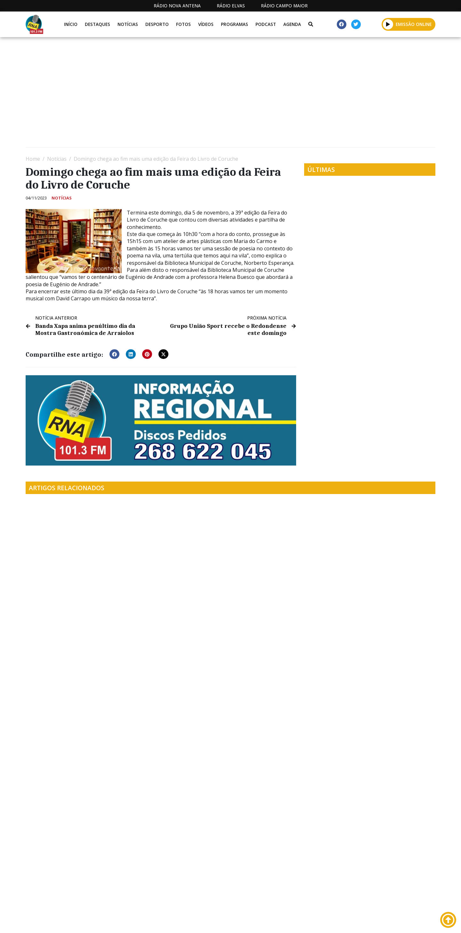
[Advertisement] (218, 95)
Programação (272, 921)
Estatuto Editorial (218, 921)
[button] (388, 24)
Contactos (316, 921)
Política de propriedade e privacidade (389, 921)
